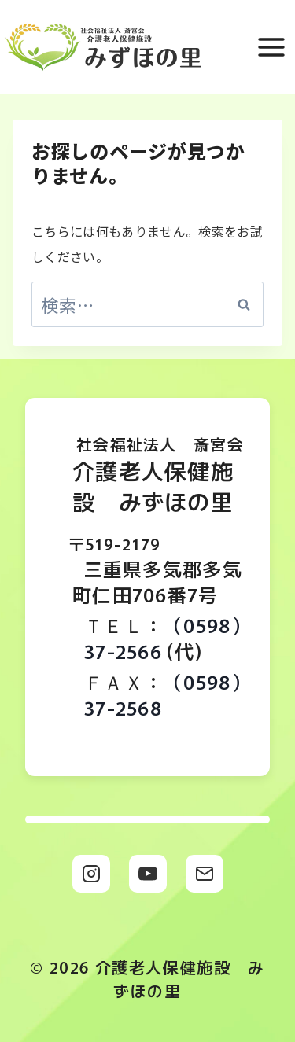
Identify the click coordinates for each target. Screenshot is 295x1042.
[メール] (204, 874)
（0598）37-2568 (167, 695)
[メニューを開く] (272, 47)
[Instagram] (91, 874)
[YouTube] (148, 874)
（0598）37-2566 (167, 638)
